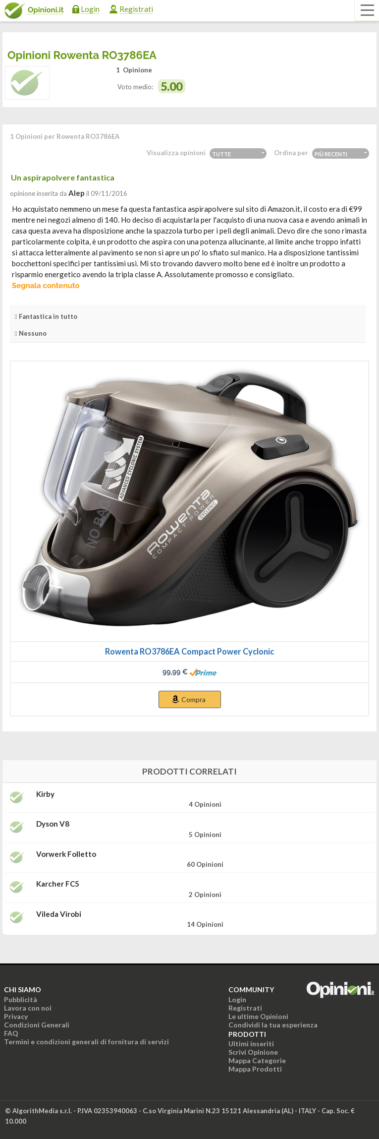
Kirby (45, 794)
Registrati (136, 8)
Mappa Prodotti (255, 1069)
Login (90, 8)
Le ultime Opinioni (258, 1016)
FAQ (11, 1033)
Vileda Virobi (58, 914)
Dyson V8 (52, 824)
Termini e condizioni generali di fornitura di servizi (86, 1041)
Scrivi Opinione (253, 1052)
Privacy (16, 1016)
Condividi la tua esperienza (273, 1024)
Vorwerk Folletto (66, 854)
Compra (193, 699)
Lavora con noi (28, 1008)
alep (76, 192)
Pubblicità (20, 999)
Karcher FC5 (57, 884)
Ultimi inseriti (251, 1043)
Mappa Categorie (257, 1060)
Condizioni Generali (36, 1024)
